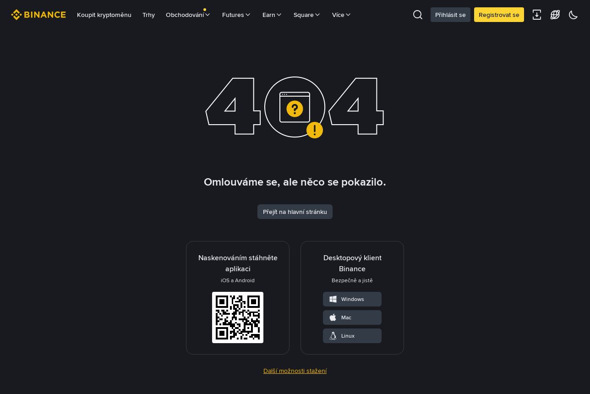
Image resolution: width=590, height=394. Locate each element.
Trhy (148, 15)
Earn (272, 15)
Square (307, 15)
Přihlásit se (450, 15)
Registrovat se (499, 15)
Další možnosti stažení (295, 371)
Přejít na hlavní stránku (295, 212)
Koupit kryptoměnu (104, 15)
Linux (341, 335)
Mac (339, 317)
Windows (346, 299)
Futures (236, 15)
